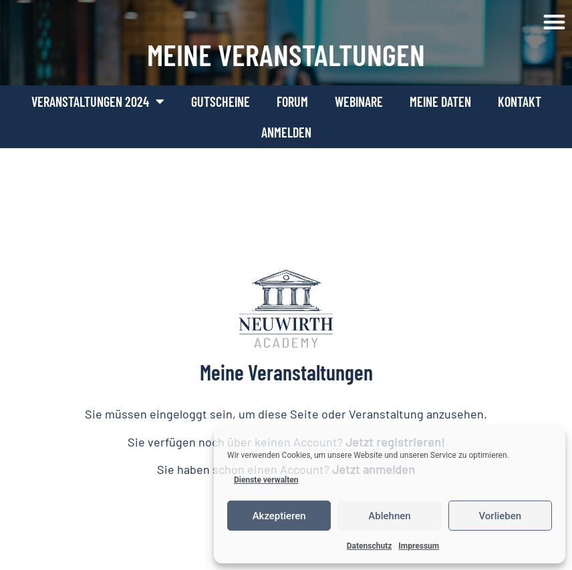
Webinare (359, 101)
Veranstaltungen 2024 (97, 101)
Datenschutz (369, 546)
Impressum (418, 546)
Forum (292, 101)
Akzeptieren (279, 516)
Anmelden (286, 132)
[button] (555, 22)
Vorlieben (499, 516)
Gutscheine (220, 101)
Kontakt (519, 101)
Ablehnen (389, 516)
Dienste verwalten (266, 480)
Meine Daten (440, 101)
